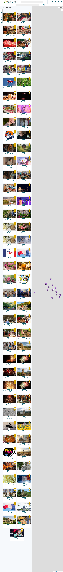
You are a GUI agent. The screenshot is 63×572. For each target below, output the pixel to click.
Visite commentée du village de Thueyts (9, 351)
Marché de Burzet (24, 48)
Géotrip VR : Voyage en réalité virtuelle (9, 298)
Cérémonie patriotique (24, 471)
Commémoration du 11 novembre (24, 498)
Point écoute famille (9, 127)
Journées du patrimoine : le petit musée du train (24, 444)
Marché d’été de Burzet (24, 324)
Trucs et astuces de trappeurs (24, 87)
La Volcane (23, 457)
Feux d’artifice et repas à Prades (9, 377)
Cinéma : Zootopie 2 (24, 114)
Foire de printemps (9, 271)
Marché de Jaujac (24, 35)
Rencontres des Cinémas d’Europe (16, 538)
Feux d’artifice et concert (9, 404)
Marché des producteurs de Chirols (24, 271)
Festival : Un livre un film (9, 140)
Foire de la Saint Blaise (24, 180)
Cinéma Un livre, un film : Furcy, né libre (24, 153)
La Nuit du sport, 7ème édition (24, 206)
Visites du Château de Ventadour (24, 351)
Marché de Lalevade (9, 114)
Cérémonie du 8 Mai (24, 245)
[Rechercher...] (31, 2)
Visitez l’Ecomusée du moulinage (24, 298)
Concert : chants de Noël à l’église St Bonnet (9, 22)
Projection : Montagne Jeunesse (24, 140)
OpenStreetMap (58, 571)
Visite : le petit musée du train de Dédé (10, 35)
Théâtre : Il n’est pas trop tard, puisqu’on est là (24, 193)
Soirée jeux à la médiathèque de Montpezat (24, 74)
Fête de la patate (24, 525)
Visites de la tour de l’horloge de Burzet (24, 377)
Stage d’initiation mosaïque (9, 193)
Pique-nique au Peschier (24, 431)
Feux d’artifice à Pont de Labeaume (9, 364)
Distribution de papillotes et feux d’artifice (9, 48)
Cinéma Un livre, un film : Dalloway (9, 153)
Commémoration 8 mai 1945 (9, 258)
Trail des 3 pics (10, 206)
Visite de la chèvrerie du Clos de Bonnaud (24, 338)
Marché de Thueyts (9, 74)
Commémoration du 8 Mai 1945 (24, 258)
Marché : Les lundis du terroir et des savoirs (9, 338)
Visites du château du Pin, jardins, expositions (24, 219)
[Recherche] (42, 2)
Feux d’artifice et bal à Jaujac (24, 364)
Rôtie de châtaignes (9, 471)
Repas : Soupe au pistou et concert (9, 444)
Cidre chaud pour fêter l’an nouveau (9, 101)
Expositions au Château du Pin (9, 219)
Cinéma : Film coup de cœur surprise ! (24, 101)
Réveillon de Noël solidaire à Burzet (9, 61)
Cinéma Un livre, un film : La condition (10, 180)
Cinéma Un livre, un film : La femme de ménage (24, 127)
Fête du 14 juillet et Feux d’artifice (23, 390)
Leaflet (54, 571)
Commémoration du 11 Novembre (9, 512)
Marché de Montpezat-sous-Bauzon (24, 61)
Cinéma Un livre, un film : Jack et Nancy (24, 166)
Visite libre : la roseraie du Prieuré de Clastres (10, 284)
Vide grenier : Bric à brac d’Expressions (24, 404)
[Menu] (1, 2)
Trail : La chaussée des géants (10, 311)
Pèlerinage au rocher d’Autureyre (24, 417)
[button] (59, 297)
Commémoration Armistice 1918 (9, 484)
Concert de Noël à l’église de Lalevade (24, 22)
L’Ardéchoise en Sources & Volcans (24, 311)
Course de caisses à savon (9, 431)
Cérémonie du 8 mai (9, 232)
